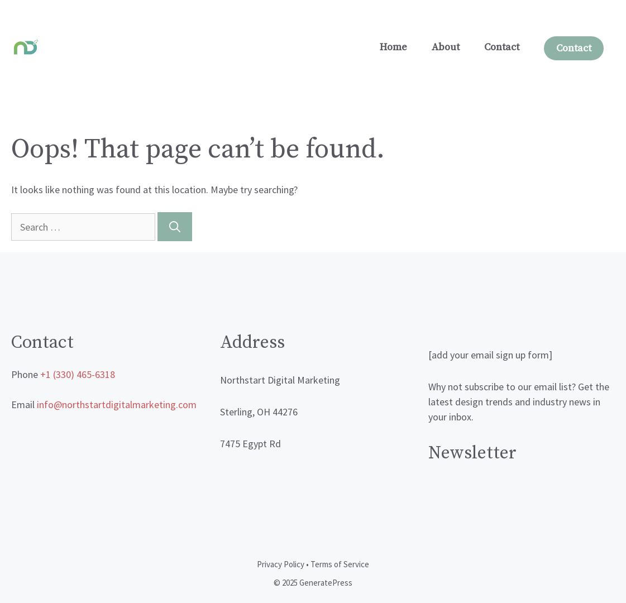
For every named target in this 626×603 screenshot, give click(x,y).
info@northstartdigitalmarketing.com (117, 404)
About (446, 47)
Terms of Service (339, 564)
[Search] (174, 226)
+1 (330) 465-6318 (77, 374)
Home (393, 47)
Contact (501, 47)
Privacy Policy (280, 564)
